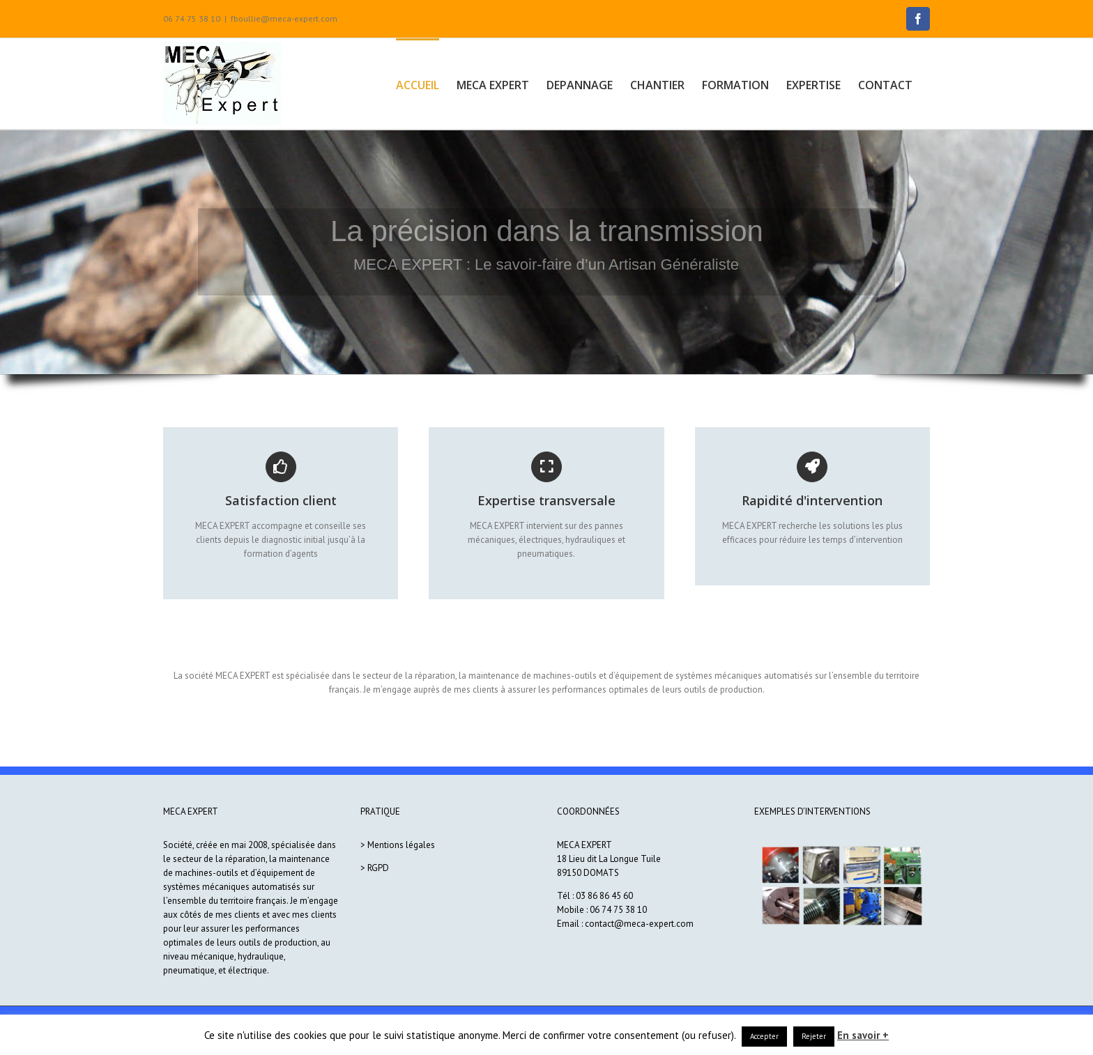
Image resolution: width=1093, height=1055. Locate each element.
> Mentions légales (397, 845)
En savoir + (863, 1035)
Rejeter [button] (814, 1036)
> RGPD (374, 868)
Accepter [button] (764, 1036)
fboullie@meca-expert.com (284, 18)
